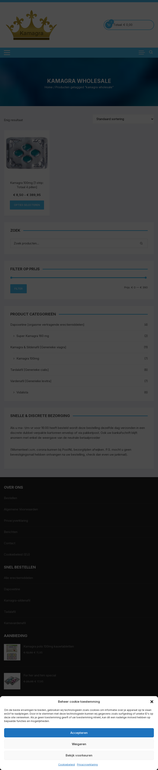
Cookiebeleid (66, 764)
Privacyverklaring (87, 764)
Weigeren (79, 744)
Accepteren (79, 733)
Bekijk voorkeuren (79, 755)
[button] (152, 702)
